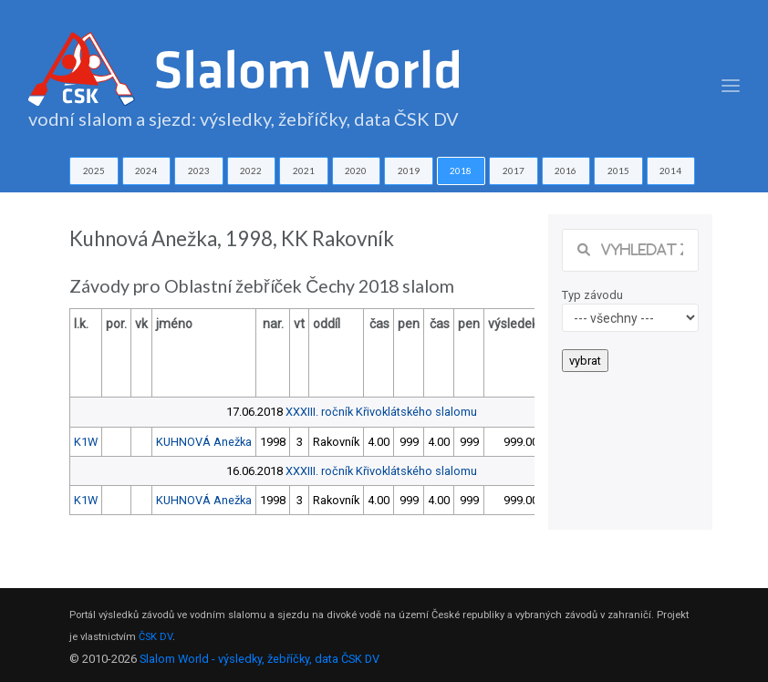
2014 (670, 170)
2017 (513, 170)
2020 (356, 170)
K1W (86, 442)
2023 (199, 170)
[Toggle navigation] (730, 86)
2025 (94, 170)
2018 (461, 170)
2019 (409, 170)
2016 (565, 170)
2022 (251, 170)
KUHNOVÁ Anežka (204, 442)
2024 (146, 170)
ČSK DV (155, 637)
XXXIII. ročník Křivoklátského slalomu (381, 411)
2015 (618, 170)
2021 (304, 170)
